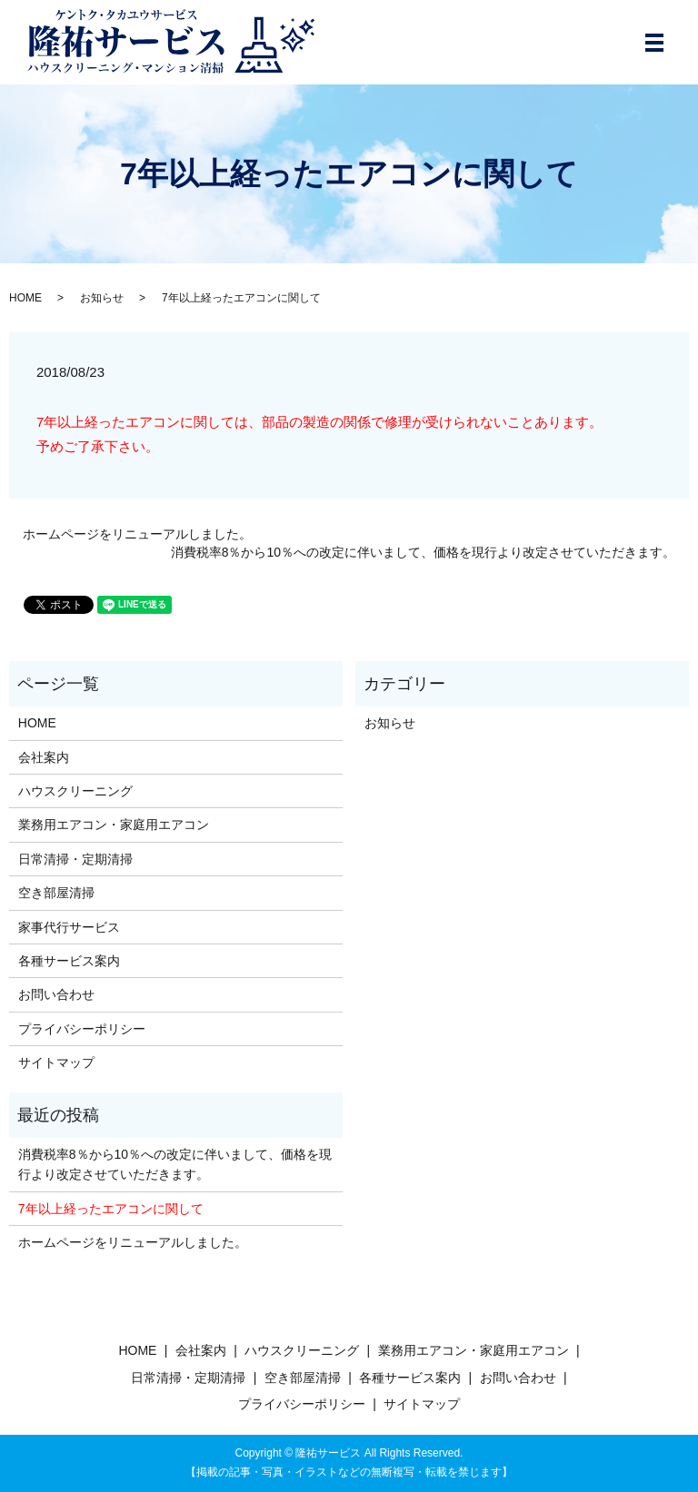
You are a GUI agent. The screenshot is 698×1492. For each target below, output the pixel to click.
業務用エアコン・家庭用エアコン (113, 824)
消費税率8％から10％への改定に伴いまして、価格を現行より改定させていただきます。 (423, 552)
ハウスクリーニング (75, 791)
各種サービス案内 (69, 960)
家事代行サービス (69, 927)
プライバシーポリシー (81, 1029)
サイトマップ (56, 1062)
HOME (25, 297)
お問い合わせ (56, 994)
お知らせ (102, 297)
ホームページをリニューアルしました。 (137, 534)
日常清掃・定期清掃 (75, 859)
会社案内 (43, 757)
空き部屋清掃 (56, 892)
